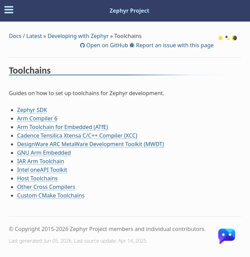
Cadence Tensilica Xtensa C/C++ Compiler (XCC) (77, 135)
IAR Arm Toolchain (40, 161)
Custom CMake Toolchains (51, 195)
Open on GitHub (106, 45)
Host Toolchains (37, 178)
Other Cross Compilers (46, 187)
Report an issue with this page (174, 45)
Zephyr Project (129, 10)
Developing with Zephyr (78, 36)
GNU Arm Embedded (44, 152)
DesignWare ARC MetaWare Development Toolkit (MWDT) (90, 144)
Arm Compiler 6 (37, 118)
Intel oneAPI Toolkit (42, 170)
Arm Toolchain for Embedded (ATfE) (62, 127)
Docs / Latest (25, 36)
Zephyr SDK (32, 110)
